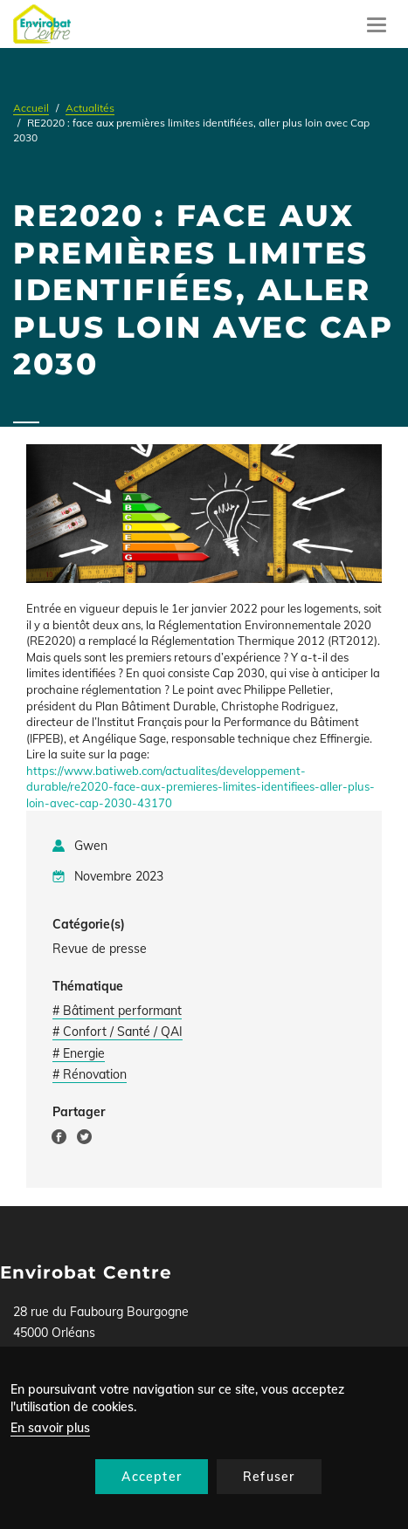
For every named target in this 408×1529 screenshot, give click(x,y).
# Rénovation (89, 1074)
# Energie (78, 1053)
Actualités (90, 107)
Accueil (31, 107)
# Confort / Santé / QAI (117, 1031)
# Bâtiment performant (117, 1010)
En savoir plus (50, 1428)
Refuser (268, 1476)
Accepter (151, 1476)
